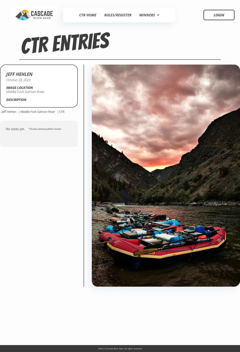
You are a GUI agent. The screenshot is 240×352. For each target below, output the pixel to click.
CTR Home (87, 15)
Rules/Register (117, 15)
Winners (149, 15)
